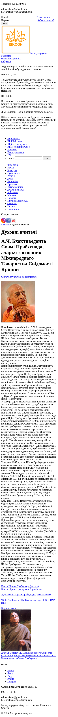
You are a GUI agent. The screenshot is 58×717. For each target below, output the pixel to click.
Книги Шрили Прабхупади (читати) (20, 586)
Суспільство (13, 173)
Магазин (11, 195)
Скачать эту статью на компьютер (19, 276)
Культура (12, 170)
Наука (10, 167)
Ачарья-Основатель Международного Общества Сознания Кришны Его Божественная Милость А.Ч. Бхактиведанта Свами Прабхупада (28, 655)
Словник (12, 203)
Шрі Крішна (13, 138)
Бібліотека (12, 192)
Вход (4, 24)
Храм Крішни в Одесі (18, 146)
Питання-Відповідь (17, 200)
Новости (11, 198)
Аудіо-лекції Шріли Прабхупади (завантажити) (26, 594)
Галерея (11, 681)
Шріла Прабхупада (17, 144)
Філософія (12, 165)
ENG (10, 155)
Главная (5, 224)
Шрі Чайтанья (14, 141)
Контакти (12, 149)
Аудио (10, 678)
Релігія (11, 176)
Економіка (12, 181)
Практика (12, 184)
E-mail (4, 17)
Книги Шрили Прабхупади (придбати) (21, 589)
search (47, 158)
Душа (10, 178)
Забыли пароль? (46, 20)
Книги (10, 670)
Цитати (11, 206)
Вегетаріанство (15, 187)
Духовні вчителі (15, 189)
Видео (10, 676)
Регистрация (43, 17)
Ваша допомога (15, 152)
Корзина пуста (9, 608)
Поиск (10, 158)
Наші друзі (13, 209)
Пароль (5, 20)
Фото (10, 673)
